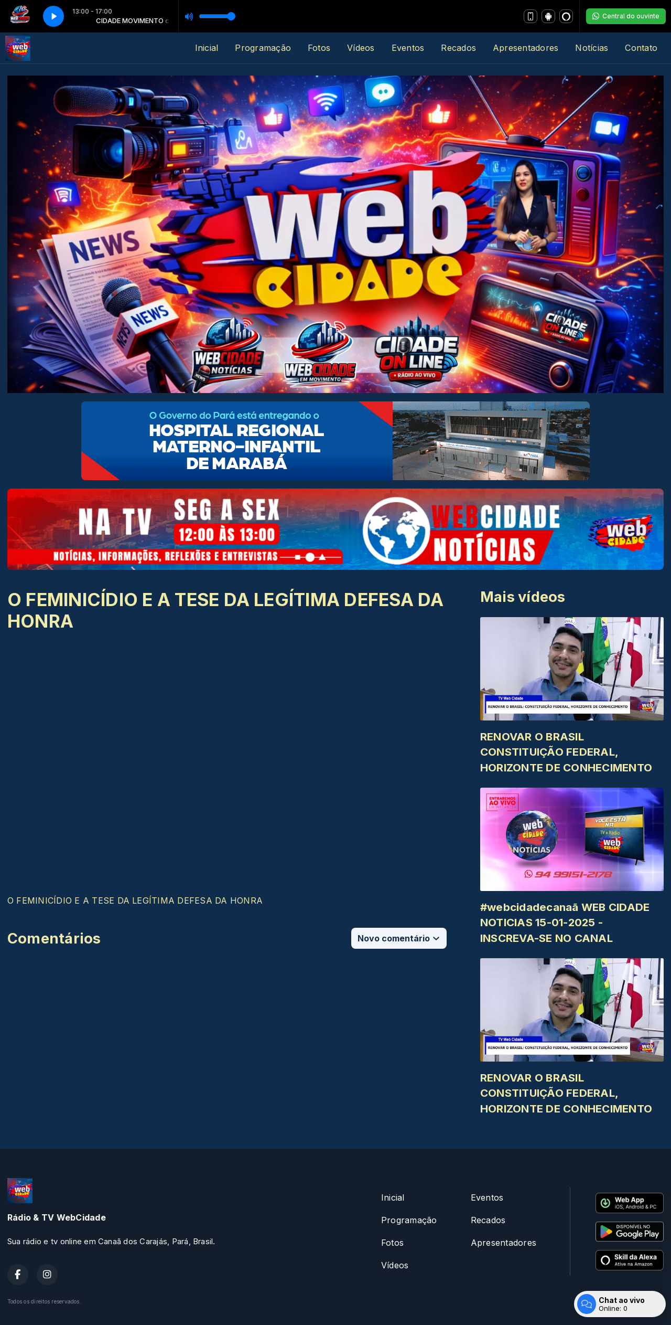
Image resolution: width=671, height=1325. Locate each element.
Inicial (207, 48)
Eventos (408, 48)
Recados (458, 48)
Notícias (591, 48)
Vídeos (360, 48)
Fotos (319, 48)
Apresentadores (525, 48)
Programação (263, 48)
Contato (641, 48)
